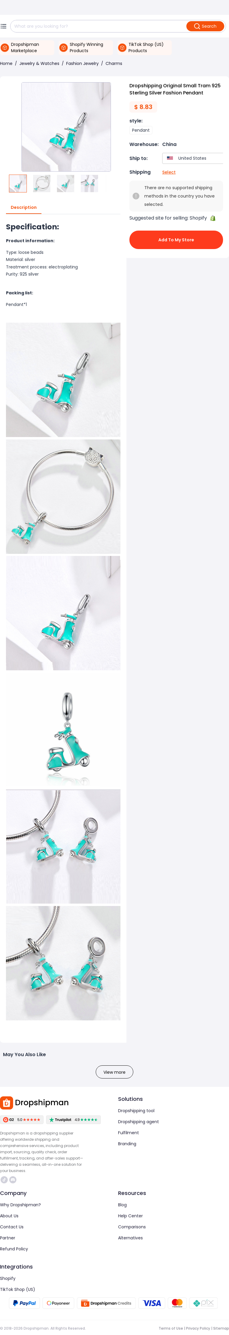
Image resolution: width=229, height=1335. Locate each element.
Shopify (8, 1278)
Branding (127, 1144)
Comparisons (132, 1227)
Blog (122, 1205)
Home (6, 63)
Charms (114, 63)
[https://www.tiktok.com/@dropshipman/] (4, 1179)
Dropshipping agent (138, 1122)
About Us (9, 1216)
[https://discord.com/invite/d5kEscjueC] (12, 1179)
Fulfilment (128, 1133)
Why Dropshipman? (20, 1205)
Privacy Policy (198, 1328)
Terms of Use (171, 1328)
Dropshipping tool (136, 1111)
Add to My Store (176, 240)
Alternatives (130, 1238)
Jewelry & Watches (39, 63)
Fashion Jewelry (82, 63)
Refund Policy (14, 1249)
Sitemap (221, 1328)
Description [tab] (23, 207)
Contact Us (12, 1227)
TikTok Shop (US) (17, 1289)
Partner (7, 1238)
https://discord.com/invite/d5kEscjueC (12, 1179)
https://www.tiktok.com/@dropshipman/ (4, 1179)
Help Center (130, 1216)
